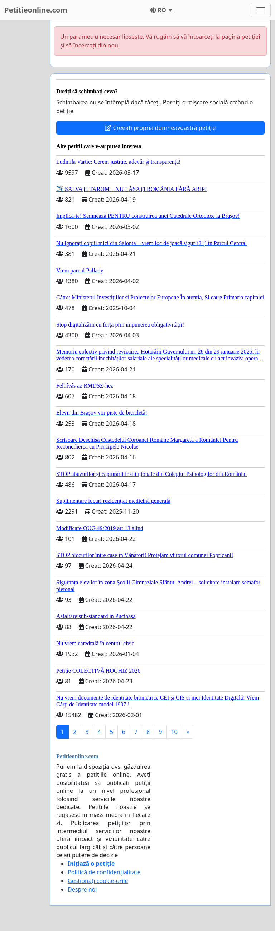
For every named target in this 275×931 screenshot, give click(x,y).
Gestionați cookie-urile (98, 881)
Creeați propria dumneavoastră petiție (160, 128)
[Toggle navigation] (261, 10)
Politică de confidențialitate (104, 872)
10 (174, 732)
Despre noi (82, 889)
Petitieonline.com (35, 10)
